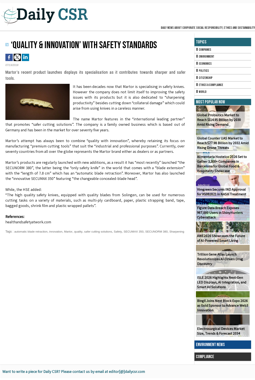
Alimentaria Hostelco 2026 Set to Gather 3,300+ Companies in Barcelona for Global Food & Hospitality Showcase (221, 166)
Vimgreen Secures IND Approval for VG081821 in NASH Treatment (222, 193)
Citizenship (204, 79)
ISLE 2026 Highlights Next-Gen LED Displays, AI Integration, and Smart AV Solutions (222, 284)
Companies (204, 50)
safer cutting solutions (101, 231)
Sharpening (13, 235)
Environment (205, 57)
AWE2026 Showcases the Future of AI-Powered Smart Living (222, 240)
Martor (70, 231)
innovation (57, 231)
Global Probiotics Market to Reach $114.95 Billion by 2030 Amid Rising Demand (222, 122)
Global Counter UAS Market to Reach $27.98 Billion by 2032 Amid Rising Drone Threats (222, 145)
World (201, 94)
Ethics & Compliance (210, 86)
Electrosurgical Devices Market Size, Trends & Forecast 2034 (219, 332)
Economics (204, 64)
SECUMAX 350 (137, 231)
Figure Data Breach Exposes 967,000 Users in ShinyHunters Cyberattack (219, 214)
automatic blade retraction (31, 231)
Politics (202, 72)
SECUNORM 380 (161, 231)
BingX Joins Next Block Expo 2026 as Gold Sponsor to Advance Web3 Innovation (222, 307)
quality (80, 231)
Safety (121, 231)
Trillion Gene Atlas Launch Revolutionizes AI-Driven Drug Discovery (219, 261)
